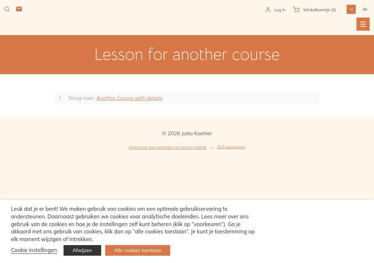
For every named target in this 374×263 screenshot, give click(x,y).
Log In (280, 9)
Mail (19, 9)
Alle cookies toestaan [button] (137, 250)
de (365, 9)
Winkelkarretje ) (319, 9)
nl (351, 9)
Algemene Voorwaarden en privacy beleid (167, 147)
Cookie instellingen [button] (34, 250)
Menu (363, 24)
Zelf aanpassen (231, 146)
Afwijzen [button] (82, 250)
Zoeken (6, 9)
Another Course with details (129, 98)
